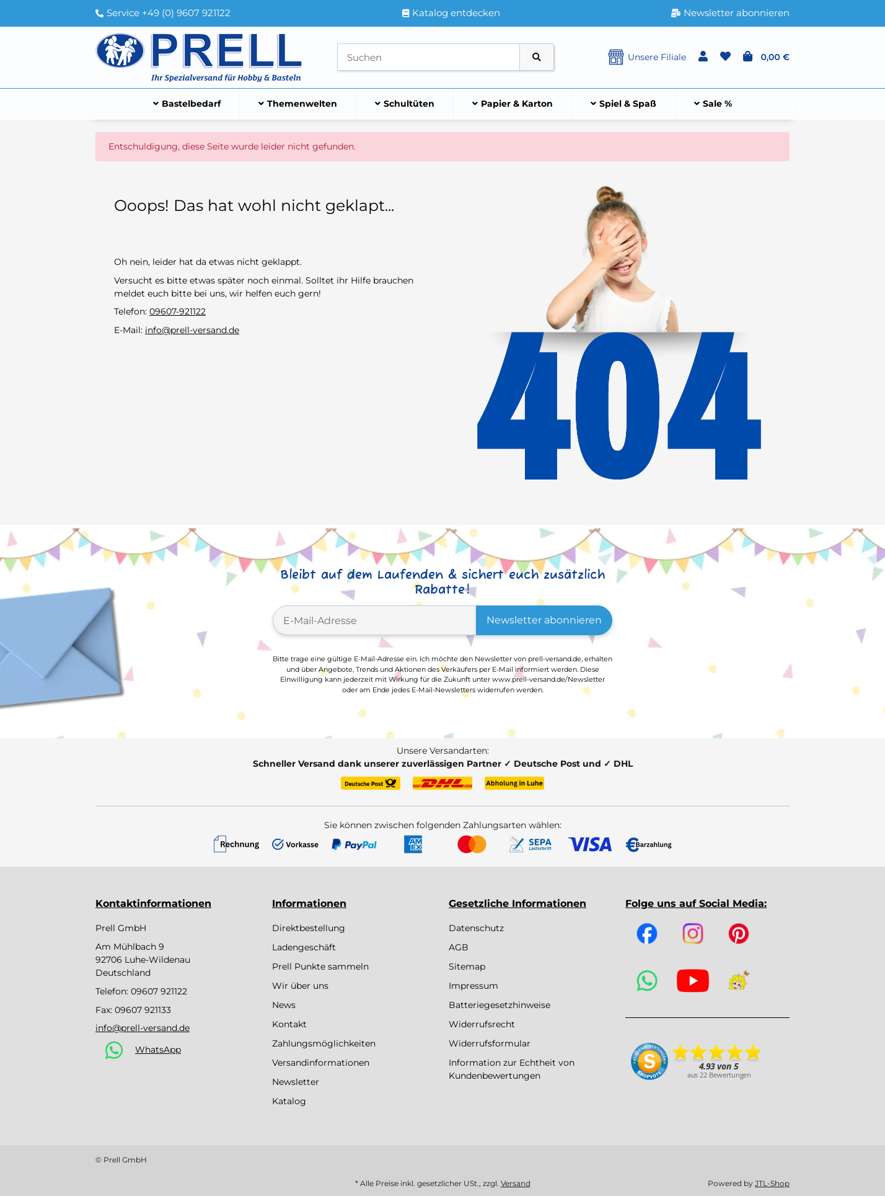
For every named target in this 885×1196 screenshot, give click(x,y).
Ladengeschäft (304, 947)
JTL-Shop (772, 1183)
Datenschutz (476, 928)
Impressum (473, 985)
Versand (516, 1183)
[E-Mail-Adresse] (375, 620)
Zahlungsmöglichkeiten (324, 1043)
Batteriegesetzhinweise (499, 1005)
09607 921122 (159, 991)
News (284, 1005)
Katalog (289, 1101)
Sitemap (467, 966)
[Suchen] (428, 57)
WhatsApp (158, 1049)
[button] (703, 57)
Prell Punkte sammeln (320, 966)
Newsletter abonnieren (544, 620)
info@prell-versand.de (192, 330)
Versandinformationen (320, 1062)
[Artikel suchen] (536, 57)
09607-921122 (177, 311)
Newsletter (295, 1081)
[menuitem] (187, 104)
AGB (459, 947)
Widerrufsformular (490, 1043)
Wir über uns (300, 985)
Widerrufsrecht (482, 1024)
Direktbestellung (308, 928)
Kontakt (289, 1024)
